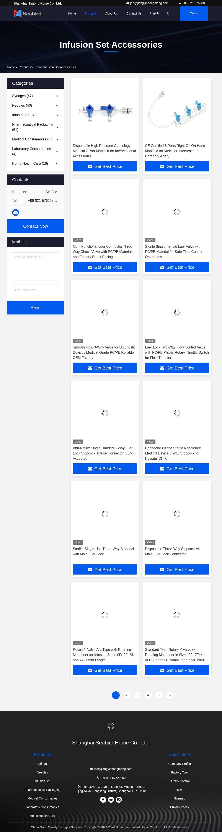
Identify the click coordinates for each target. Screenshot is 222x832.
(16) (30, 163)
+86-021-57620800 (193, 3)
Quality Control (180, 781)
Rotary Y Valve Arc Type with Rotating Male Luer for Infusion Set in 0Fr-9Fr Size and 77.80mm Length (104, 655)
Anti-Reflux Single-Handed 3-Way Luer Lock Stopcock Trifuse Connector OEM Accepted (103, 453)
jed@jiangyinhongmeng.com (148, 3)
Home (71, 13)
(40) (22, 105)
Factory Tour (179, 772)
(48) (25, 115)
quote (193, 13)
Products (89, 13)
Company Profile (179, 763)
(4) (31, 151)
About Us (110, 13)
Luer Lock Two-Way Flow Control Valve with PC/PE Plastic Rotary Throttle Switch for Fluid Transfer (177, 352)
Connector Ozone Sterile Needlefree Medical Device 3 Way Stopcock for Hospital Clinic (173, 453)
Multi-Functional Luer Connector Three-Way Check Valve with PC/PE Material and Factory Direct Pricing (103, 252)
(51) (32, 127)
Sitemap (179, 798)
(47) (22, 96)
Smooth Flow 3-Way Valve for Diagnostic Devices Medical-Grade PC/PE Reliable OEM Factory (104, 352)
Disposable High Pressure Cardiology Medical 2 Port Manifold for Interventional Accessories (104, 151)
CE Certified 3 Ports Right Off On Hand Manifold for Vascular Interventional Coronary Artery (175, 151)
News (179, 789)
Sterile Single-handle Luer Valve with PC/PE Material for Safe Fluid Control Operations (173, 252)
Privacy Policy (179, 807)
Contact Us (132, 13)
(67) (32, 139)
